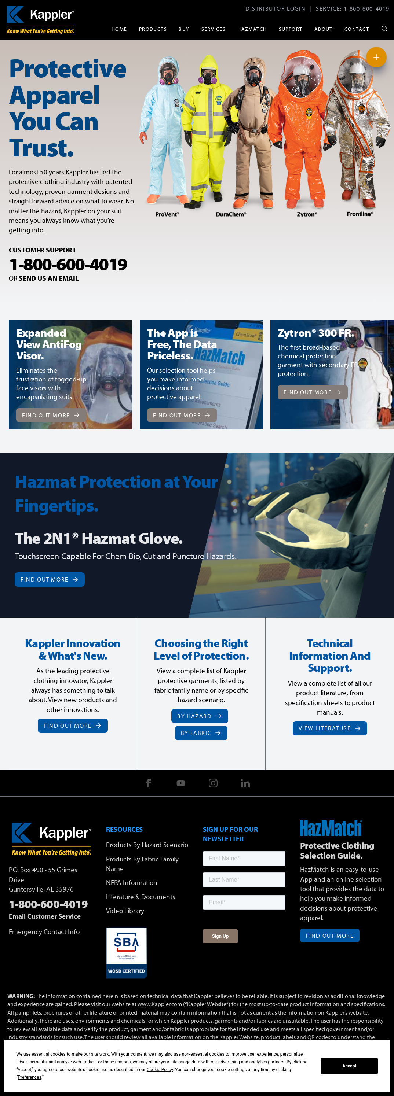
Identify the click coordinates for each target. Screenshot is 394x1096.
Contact (356, 28)
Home (119, 28)
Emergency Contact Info (44, 931)
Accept (350, 1066)
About (323, 28)
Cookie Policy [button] (160, 1069)
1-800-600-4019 (367, 8)
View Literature (330, 728)
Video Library (125, 910)
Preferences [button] (29, 1077)
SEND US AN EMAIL (49, 278)
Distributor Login (275, 8)
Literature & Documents (140, 896)
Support (291, 28)
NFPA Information (131, 882)
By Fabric (201, 733)
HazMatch (252, 28)
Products (153, 28)
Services (213, 28)
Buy (184, 28)
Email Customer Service (45, 916)
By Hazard (199, 716)
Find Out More (51, 415)
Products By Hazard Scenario (147, 844)
